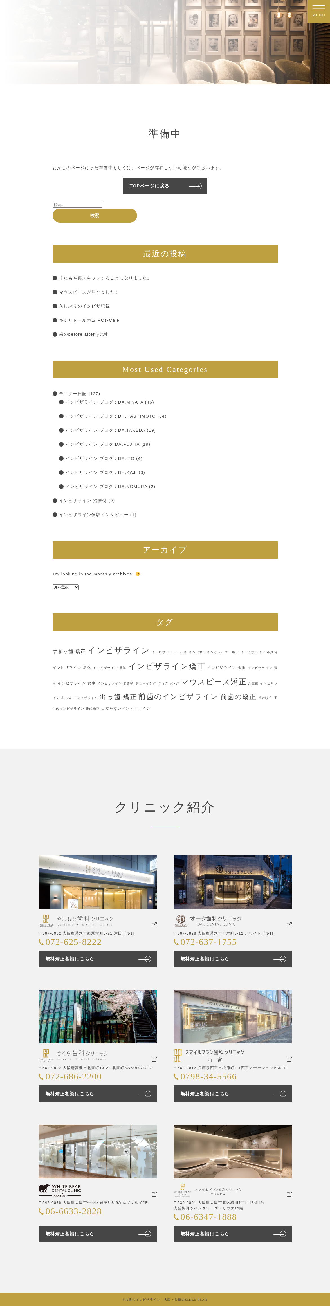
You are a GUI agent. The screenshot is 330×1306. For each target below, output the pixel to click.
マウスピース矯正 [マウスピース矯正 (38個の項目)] (213, 681)
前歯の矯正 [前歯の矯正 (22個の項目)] (238, 696)
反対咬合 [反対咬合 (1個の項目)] (265, 698)
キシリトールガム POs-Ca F (89, 320)
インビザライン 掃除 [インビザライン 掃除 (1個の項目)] (109, 667)
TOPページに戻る (150, 185)
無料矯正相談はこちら (70, 958)
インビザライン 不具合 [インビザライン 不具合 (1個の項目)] (259, 652)
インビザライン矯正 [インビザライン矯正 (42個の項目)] (167, 666)
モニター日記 (73, 393)
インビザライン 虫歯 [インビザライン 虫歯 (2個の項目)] (226, 668)
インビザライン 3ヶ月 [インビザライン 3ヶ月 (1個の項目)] (169, 652)
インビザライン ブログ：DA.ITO (100, 458)
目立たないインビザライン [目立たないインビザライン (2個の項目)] (125, 708)
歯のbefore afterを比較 (84, 334)
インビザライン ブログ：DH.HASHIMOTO (111, 416)
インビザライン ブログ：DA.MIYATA (104, 402)
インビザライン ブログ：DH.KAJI (101, 472)
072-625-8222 (74, 942)
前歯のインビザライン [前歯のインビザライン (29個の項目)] (178, 696)
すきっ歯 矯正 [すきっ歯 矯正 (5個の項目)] (69, 651)
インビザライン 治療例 (83, 500)
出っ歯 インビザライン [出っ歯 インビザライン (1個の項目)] (79, 698)
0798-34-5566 (209, 1076)
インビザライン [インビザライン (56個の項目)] (118, 650)
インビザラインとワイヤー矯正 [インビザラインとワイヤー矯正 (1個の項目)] (214, 652)
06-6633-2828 (74, 1211)
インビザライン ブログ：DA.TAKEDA (105, 430)
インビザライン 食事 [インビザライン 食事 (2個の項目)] (77, 683)
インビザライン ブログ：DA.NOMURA (107, 486)
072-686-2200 (74, 1076)
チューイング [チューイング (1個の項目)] (146, 683)
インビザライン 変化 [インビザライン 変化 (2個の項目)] (72, 668)
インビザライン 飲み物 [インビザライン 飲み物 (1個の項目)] (115, 683)
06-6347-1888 (209, 1217)
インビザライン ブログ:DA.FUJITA (103, 444)
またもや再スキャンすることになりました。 (105, 277)
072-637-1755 (209, 942)
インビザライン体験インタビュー (94, 514)
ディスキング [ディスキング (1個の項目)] (168, 683)
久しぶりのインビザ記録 (84, 306)
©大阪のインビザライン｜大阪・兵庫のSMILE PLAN (165, 1299)
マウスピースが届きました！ (89, 292)
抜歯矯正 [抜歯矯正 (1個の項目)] (93, 708)
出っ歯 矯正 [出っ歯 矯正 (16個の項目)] (118, 696)
